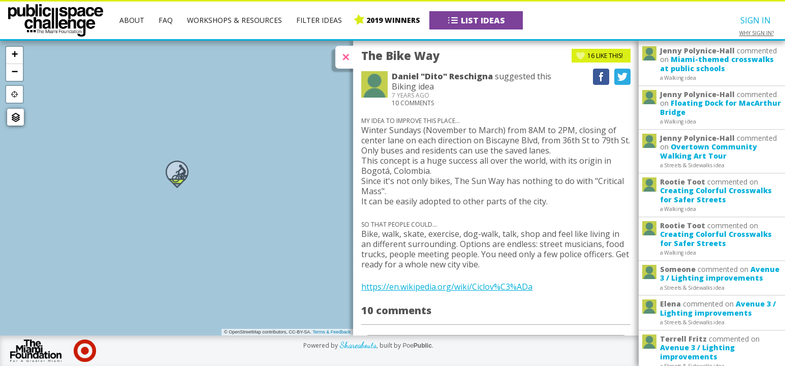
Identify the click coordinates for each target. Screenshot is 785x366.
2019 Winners (393, 20)
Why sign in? (756, 33)
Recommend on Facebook (601, 77)
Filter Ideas (319, 20)
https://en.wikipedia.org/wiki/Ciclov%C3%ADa (446, 286)
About (131, 20)
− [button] (14, 72)
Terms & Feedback (331, 331)
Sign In (755, 20)
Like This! (605, 55)
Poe (416, 345)
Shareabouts (357, 345)
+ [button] (14, 55)
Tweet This (622, 77)
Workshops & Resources (234, 20)
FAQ (166, 20)
